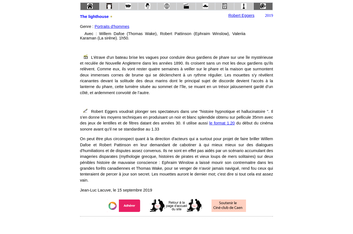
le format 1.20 (222, 123)
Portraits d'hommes (112, 26)
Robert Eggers (241, 15)
